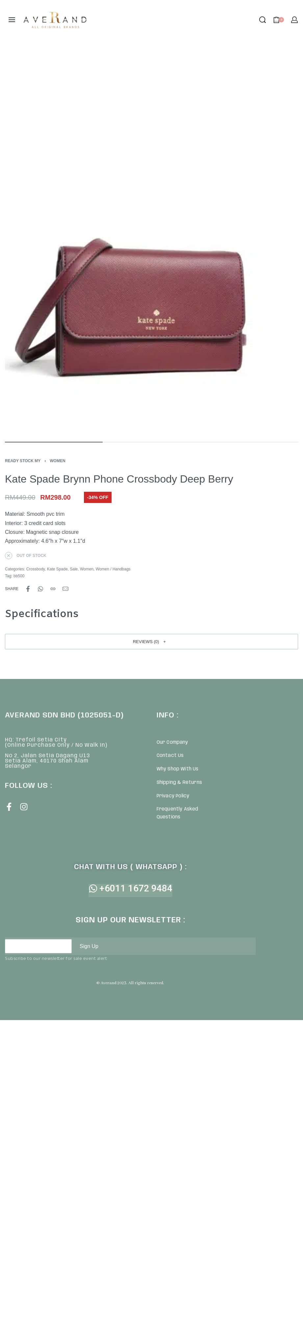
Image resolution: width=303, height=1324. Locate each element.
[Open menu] (11, 19)
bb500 (18, 576)
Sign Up (89, 946)
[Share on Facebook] (28, 589)
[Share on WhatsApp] (40, 589)
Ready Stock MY (22, 461)
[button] (151, 641)
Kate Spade (57, 569)
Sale (74, 569)
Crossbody (35, 569)
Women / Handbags (113, 569)
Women (57, 461)
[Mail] (65, 589)
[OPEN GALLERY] (151, 239)
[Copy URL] (53, 589)
